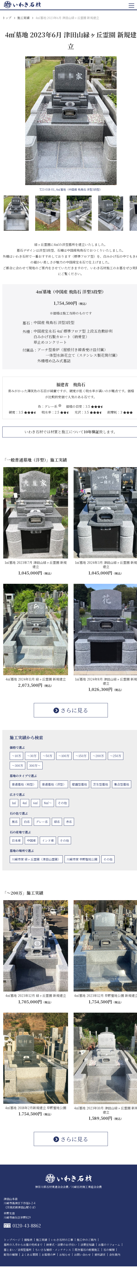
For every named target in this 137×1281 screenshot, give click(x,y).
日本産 (16, 840)
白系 (27, 821)
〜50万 (47, 756)
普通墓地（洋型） (54, 784)
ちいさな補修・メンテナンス (53, 1250)
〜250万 (115, 756)
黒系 (15, 821)
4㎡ (24, 803)
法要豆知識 (87, 1244)
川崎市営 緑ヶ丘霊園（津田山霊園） (36, 859)
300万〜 (34, 765)
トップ (6, 18)
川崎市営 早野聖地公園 (82, 859)
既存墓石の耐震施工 (87, 1250)
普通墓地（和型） (24, 784)
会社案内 (114, 1254)
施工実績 (23, 18)
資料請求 (100, 1254)
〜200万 (98, 756)
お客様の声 (49, 1254)
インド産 (48, 840)
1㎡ (14, 803)
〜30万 (32, 756)
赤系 (69, 821)
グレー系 (42, 821)
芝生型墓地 (100, 784)
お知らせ (64, 1254)
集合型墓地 (121, 784)
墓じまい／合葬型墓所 (17, 1250)
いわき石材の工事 (62, 1240)
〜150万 (81, 756)
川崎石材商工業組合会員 (86, 1187)
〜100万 (63, 756)
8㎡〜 (48, 803)
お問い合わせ (82, 1254)
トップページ (12, 1240)
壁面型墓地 (79, 784)
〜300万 (17, 765)
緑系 (57, 821)
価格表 (28, 1240)
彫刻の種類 (11, 1254)
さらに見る (70, 710)
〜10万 (16, 756)
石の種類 (109, 1250)
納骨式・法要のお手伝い (61, 1244)
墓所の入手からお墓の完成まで (23, 1244)
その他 (62, 803)
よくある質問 (29, 1254)
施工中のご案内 (86, 1240)
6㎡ (35, 803)
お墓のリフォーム (109, 1244)
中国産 (31, 840)
